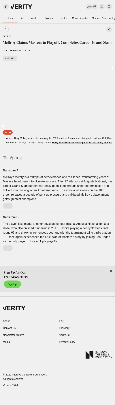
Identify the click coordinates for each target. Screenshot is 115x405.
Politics (49, 18)
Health (63, 18)
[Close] (111, 270)
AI (22, 18)
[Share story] (109, 29)
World (34, 18)
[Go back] (32, 29)
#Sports (9, 58)
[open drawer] (6, 7)
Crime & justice (80, 18)
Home (10, 18)
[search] (109, 7)
